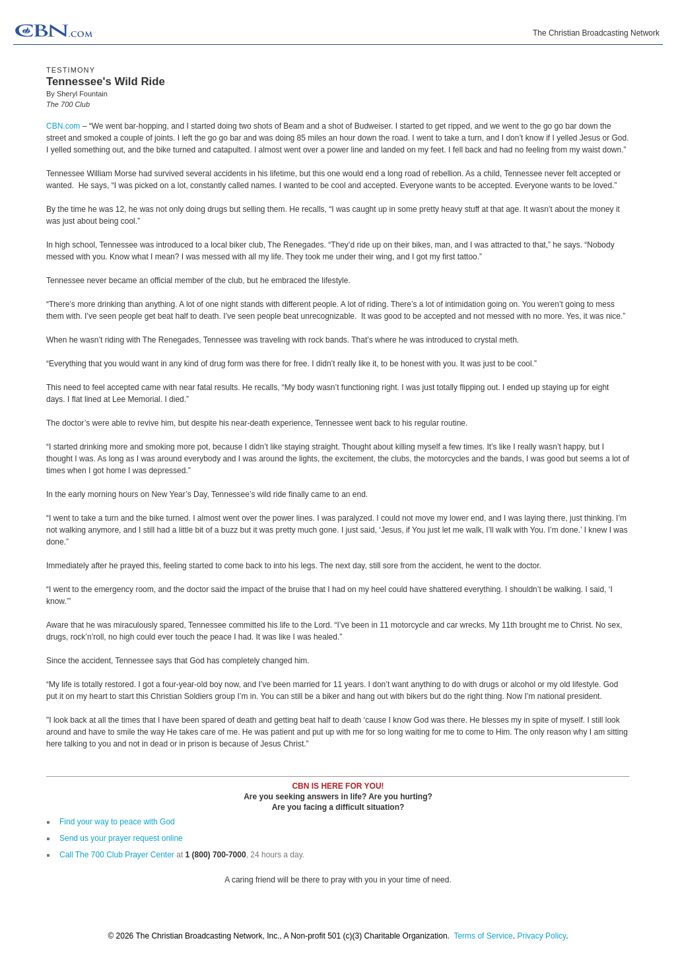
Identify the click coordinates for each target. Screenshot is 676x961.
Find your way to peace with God (117, 821)
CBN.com (63, 126)
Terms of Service (483, 936)
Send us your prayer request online (121, 838)
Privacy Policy (541, 936)
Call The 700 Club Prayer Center (116, 854)
